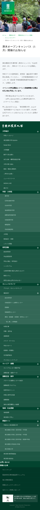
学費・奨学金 (8, 331)
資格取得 (6, 336)
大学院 (6, 234)
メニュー (36, 6)
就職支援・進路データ (10, 372)
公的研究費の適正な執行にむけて (14, 271)
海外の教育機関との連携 (11, 404)
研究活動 (5, 247)
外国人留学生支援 (9, 395)
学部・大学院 (7, 192)
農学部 (7, 196)
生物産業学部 (9, 220)
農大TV (6, 188)
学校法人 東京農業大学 (11, 425)
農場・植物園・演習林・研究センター (16, 317)
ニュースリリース (9, 178)
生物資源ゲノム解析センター (14, 302)
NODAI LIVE (8, 183)
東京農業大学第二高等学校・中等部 (16, 434)
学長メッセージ (8, 135)
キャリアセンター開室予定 (12, 368)
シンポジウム (8, 266)
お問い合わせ (5, 462)
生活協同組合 (8, 355)
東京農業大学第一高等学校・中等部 (16, 430)
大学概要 (6, 150)
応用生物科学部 (10, 201)
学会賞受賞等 (8, 256)
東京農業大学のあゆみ (10, 140)
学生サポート (8, 345)
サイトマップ (6, 470)
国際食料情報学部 (10, 215)
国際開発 (6, 399)
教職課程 (7, 224)
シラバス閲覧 (8, 244)
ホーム (4, 35)
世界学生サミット (9, 390)
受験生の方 (12, 35)
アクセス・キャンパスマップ (13, 288)
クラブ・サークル (9, 341)
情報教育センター (10, 312)
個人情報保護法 (7, 480)
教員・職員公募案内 (10, 169)
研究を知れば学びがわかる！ (13, 280)
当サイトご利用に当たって (11, 490)
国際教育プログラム (10, 385)
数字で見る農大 (8, 154)
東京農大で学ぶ (8, 417)
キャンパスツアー (10, 38)
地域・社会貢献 (8, 408)
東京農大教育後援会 (10, 454)
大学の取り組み (8, 164)
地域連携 (6, 412)
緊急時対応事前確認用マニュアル (13, 475)
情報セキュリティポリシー (11, 485)
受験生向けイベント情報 (25, 35)
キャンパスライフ (8, 284)
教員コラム (7, 275)
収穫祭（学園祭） (9, 350)
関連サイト (6, 421)
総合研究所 (7, 252)
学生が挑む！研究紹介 (10, 261)
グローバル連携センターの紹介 (13, 380)
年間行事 (6, 326)
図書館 (7, 307)
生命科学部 (8, 205)
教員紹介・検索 (8, 239)
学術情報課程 (9, 229)
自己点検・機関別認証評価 (12, 159)
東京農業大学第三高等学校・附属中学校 (17, 439)
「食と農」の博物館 (11, 322)
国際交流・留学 (8, 376)
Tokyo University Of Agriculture (22, 505)
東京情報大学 (9, 449)
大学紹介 (5, 131)
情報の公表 (4, 465)
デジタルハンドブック (10, 360)
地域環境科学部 (10, 210)
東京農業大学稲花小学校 (12, 444)
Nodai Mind (7, 145)
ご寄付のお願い (8, 174)
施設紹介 (6, 293)
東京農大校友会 (8, 458)
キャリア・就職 (8, 363)
